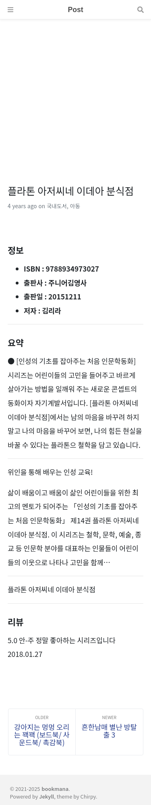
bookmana (54, 788)
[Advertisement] (75, 95)
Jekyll (46, 796)
